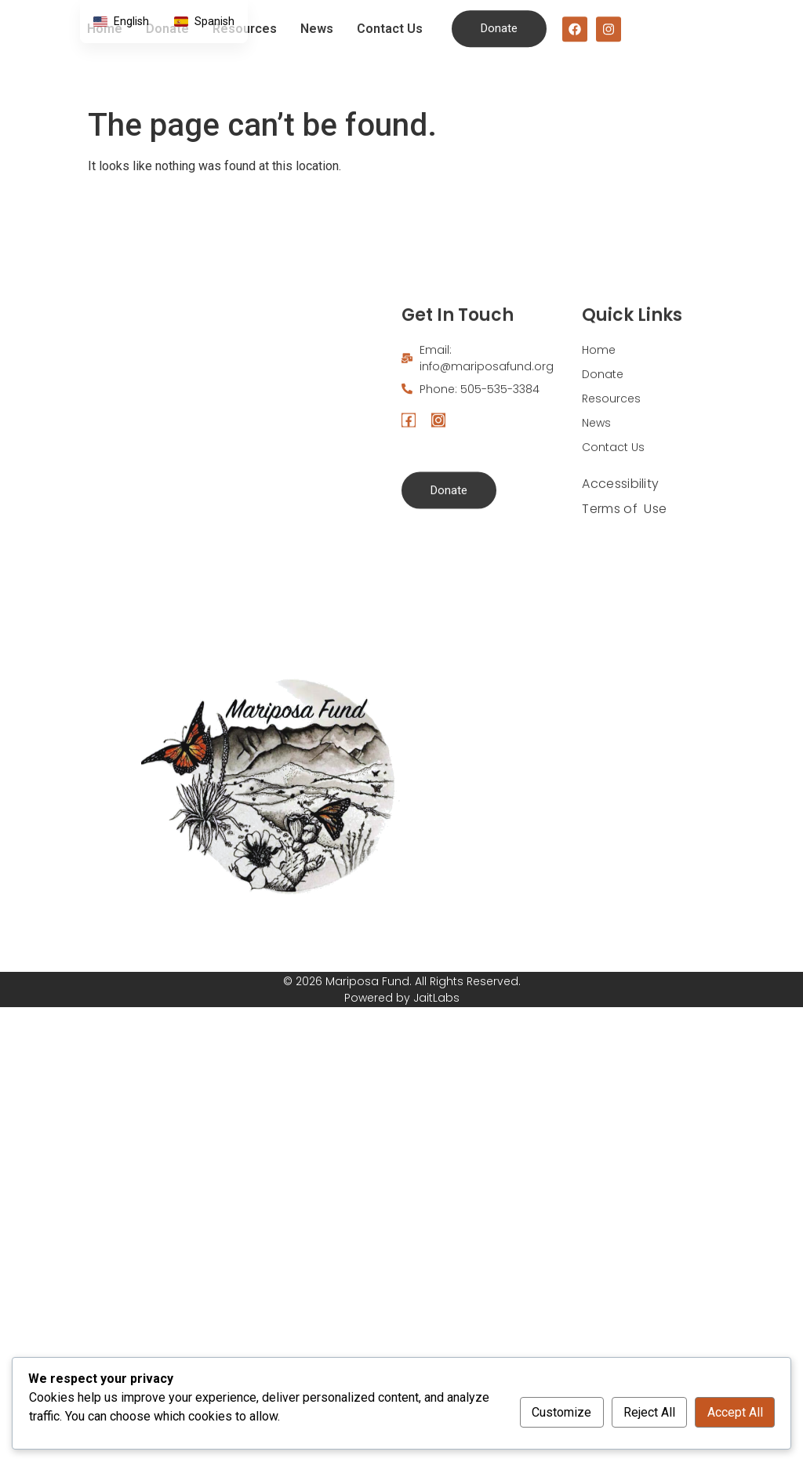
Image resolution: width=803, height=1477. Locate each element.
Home (599, 435)
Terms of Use (624, 594)
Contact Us (390, 20)
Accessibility (620, 569)
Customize (561, 1412)
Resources (611, 484)
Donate (602, 459)
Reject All (649, 1412)
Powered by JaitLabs (402, 998)
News (316, 20)
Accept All (735, 1412)
